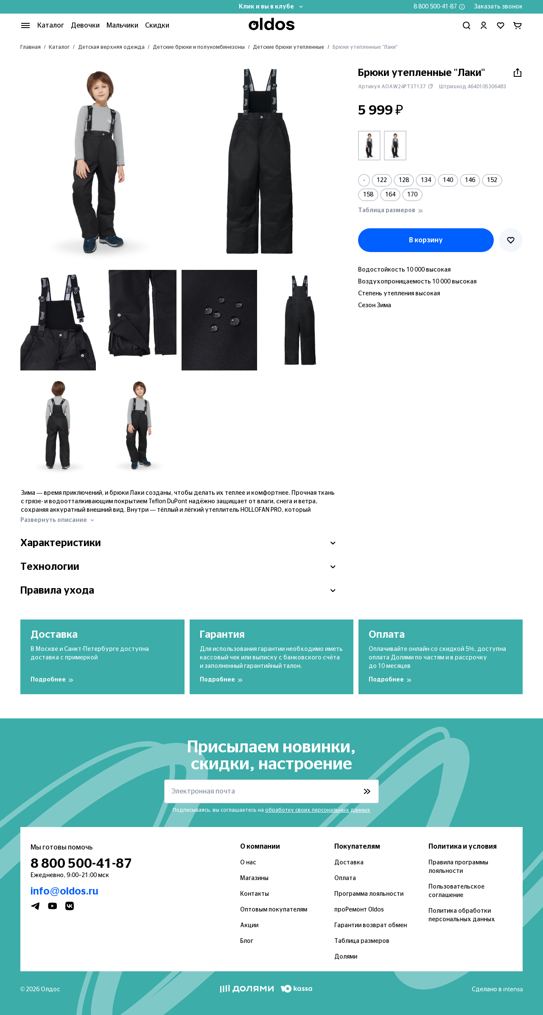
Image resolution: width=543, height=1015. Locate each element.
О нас (248, 863)
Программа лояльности (368, 894)
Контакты (254, 894)
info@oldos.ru (64, 891)
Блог (246, 941)
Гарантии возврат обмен (370, 925)
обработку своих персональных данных (317, 810)
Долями (345, 957)
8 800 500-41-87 (435, 7)
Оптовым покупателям (273, 910)
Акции (249, 925)
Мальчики (122, 25)
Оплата (345, 878)
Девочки (85, 25)
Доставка (349, 863)
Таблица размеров (361, 941)
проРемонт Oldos (359, 910)
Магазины (254, 878)
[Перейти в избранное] (500, 25)
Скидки (157, 25)
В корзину (426, 240)
